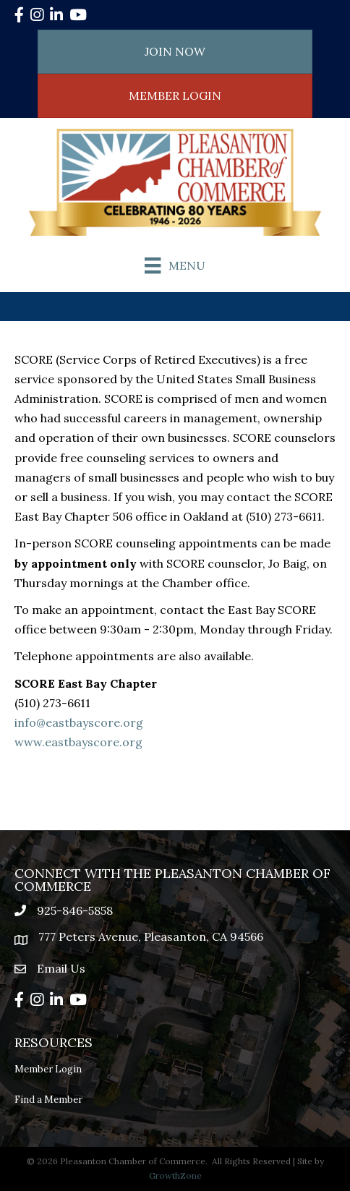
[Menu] (174, 265)
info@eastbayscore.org (78, 722)
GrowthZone (175, 1175)
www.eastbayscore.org (78, 742)
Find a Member (48, 1099)
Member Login (48, 1069)
